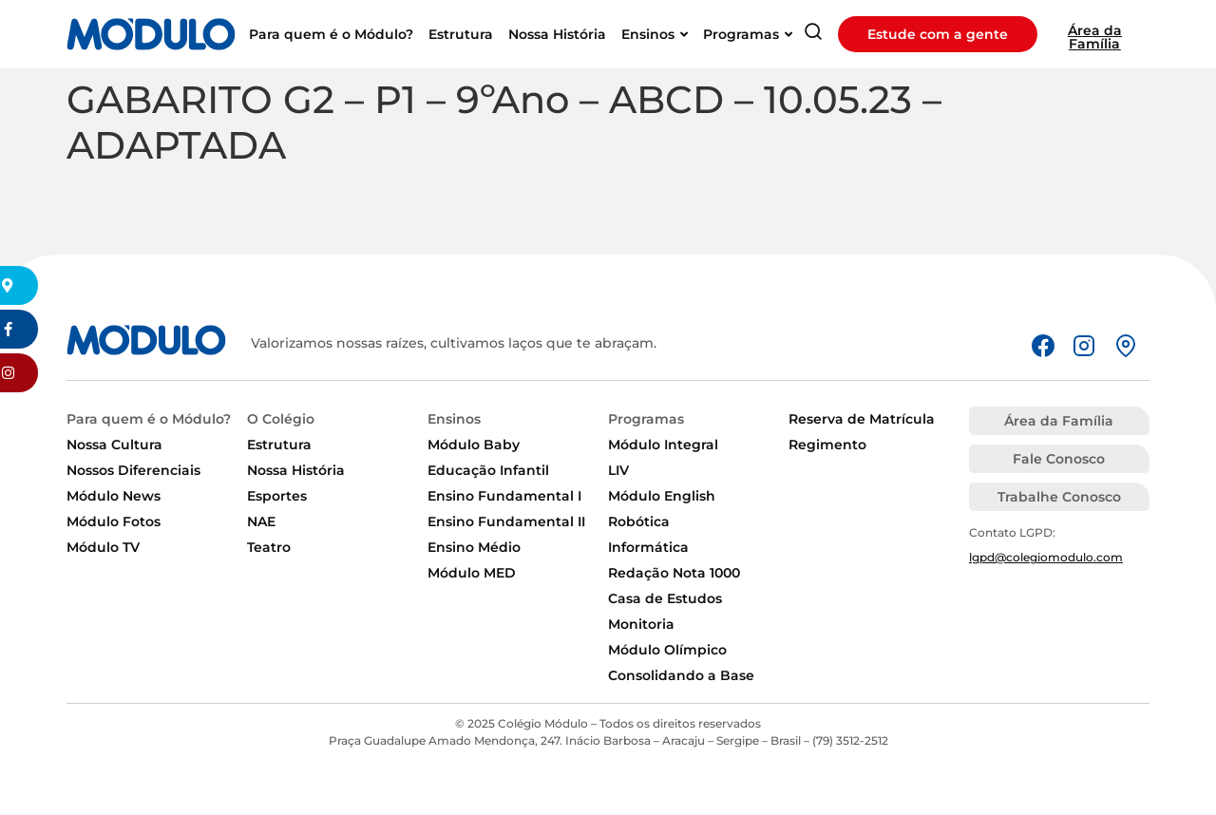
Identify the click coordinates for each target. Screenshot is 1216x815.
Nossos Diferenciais (133, 470)
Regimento (827, 444)
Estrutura (279, 444)
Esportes (277, 495)
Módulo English (661, 495)
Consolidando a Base (681, 675)
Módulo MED (472, 572)
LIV (618, 470)
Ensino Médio (474, 547)
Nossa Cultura (114, 444)
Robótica (639, 521)
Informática (648, 547)
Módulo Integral (663, 444)
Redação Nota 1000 (674, 572)
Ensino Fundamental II (506, 521)
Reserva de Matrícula (861, 418)
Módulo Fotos (113, 521)
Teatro (269, 547)
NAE (261, 521)
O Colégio (280, 418)
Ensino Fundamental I (504, 495)
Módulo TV (103, 547)
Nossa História (296, 470)
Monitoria (641, 624)
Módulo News (113, 495)
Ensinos (454, 418)
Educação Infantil (488, 470)
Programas (646, 418)
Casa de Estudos (665, 598)
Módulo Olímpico (667, 649)
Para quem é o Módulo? (148, 418)
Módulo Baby (474, 444)
